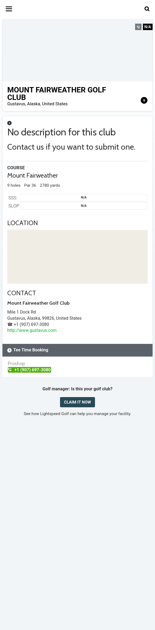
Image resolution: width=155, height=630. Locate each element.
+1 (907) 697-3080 (29, 369)
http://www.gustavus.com (32, 330)
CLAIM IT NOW (77, 402)
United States (55, 103)
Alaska (33, 103)
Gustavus (16, 103)
